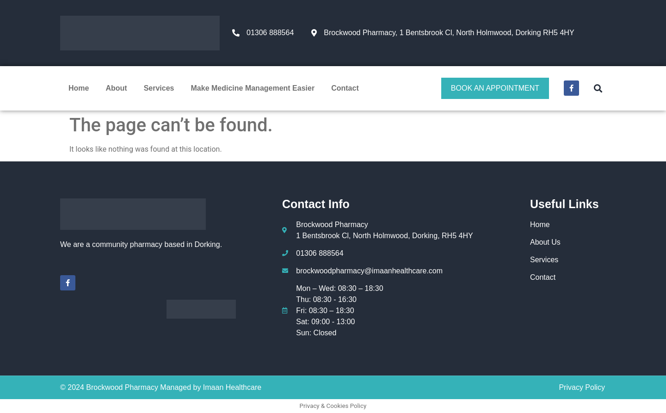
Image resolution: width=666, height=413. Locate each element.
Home (78, 88)
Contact (345, 88)
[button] (597, 88)
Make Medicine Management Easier (253, 88)
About (116, 88)
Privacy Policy (582, 387)
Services (159, 88)
